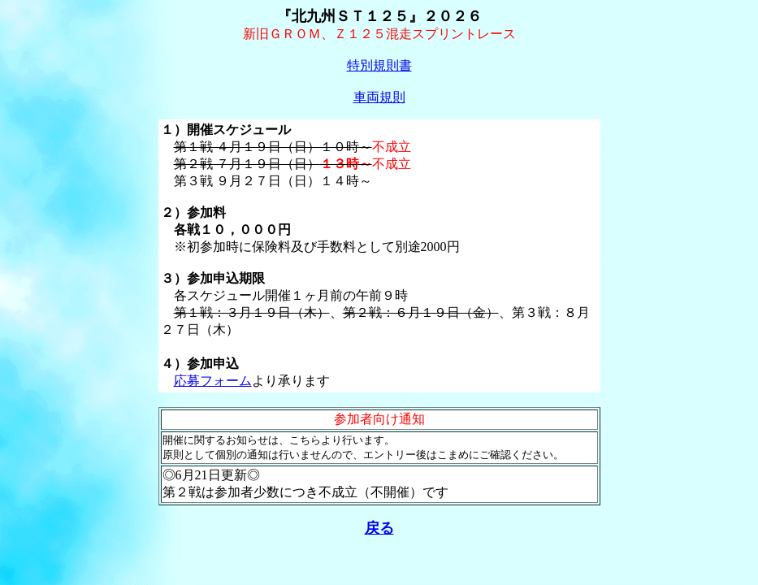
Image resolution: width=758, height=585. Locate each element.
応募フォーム (213, 381)
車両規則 (379, 97)
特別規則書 (379, 65)
